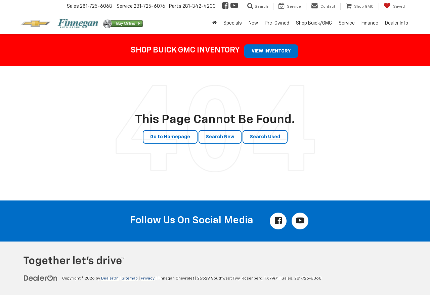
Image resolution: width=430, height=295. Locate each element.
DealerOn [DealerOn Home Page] (110, 278)
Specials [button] (232, 23)
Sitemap (130, 278)
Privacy (148, 278)
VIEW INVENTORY (271, 51)
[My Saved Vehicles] (394, 6)
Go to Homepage (170, 137)
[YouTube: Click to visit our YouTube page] (233, 6)
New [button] (253, 23)
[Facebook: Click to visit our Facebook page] (224, 6)
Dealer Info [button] (396, 23)
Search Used (265, 137)
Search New (220, 137)
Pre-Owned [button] (277, 23)
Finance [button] (369, 23)
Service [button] (347, 23)
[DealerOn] (41, 278)
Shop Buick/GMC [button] (314, 23)
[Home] (214, 23)
